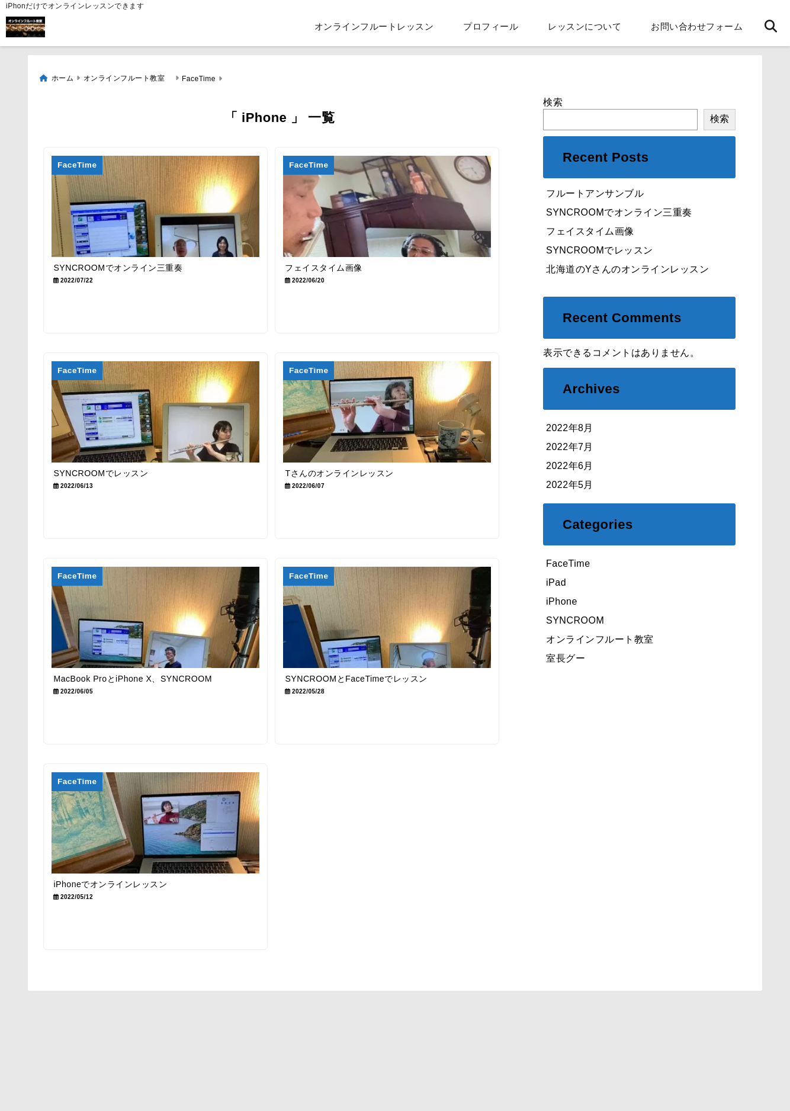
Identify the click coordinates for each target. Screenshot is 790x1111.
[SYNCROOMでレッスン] (158, 419)
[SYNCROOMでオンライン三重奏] (158, 206)
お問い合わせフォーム (697, 26)
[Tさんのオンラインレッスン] (397, 419)
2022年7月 (569, 445)
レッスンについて (584, 26)
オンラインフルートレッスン (374, 26)
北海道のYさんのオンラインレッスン (627, 267)
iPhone (561, 600)
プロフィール (490, 26)
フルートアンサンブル (595, 192)
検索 (553, 100)
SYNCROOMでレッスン (599, 248)
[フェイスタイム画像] (397, 206)
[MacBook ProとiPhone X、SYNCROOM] (158, 632)
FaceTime (568, 562)
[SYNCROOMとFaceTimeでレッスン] (397, 632)
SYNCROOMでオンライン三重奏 (619, 210)
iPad (556, 581)
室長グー (565, 657)
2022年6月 (569, 464)
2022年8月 (569, 426)
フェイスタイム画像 (590, 229)
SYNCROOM (575, 619)
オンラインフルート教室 (604, 638)
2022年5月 (569, 483)
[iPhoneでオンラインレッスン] (158, 845)
